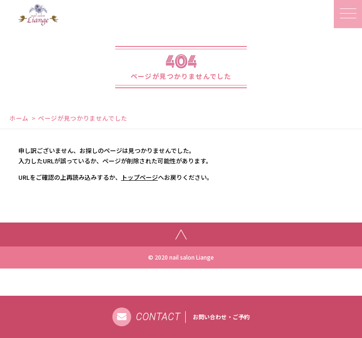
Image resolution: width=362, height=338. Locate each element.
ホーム (19, 118)
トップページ (139, 177)
